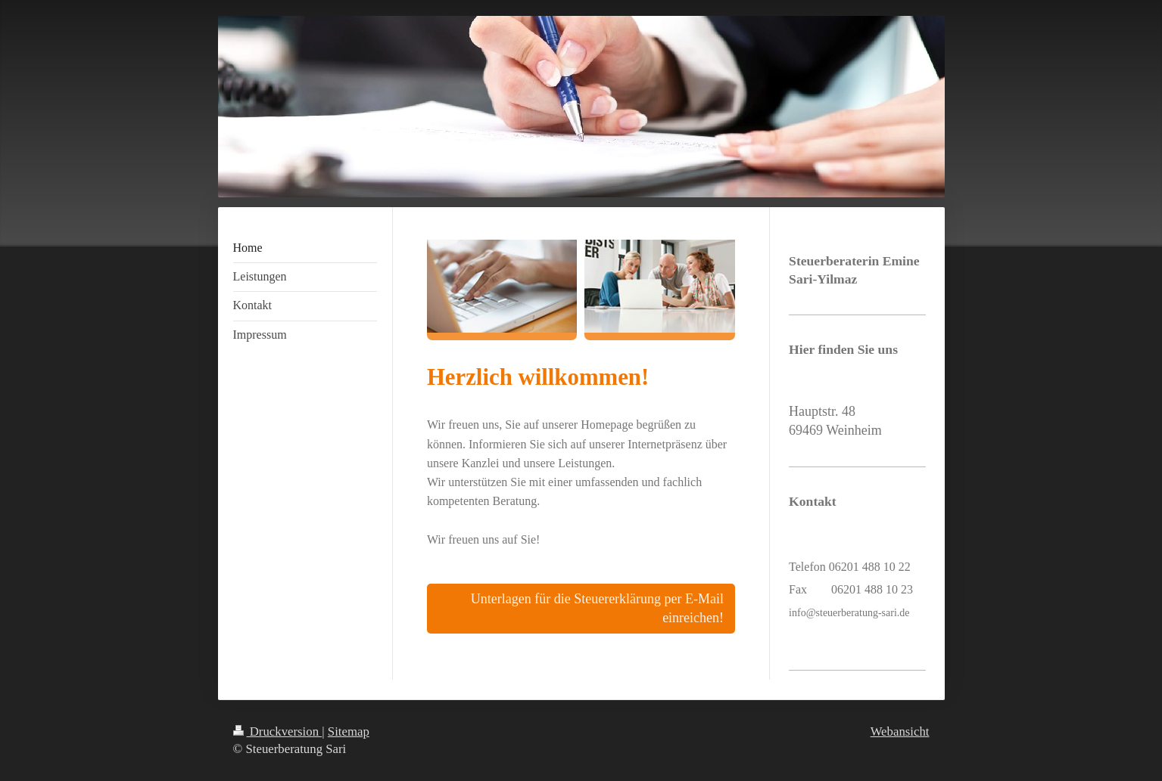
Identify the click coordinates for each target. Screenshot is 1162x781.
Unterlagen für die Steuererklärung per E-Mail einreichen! (597, 608)
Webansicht (900, 731)
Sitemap (348, 731)
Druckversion (277, 731)
